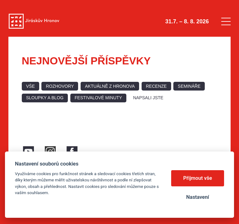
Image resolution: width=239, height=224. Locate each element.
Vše (30, 86)
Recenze (156, 86)
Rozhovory (60, 86)
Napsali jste (148, 97)
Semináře (189, 86)
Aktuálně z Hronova (110, 86)
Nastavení (197, 197)
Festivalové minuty (98, 97)
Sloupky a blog (44, 97)
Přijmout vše (197, 178)
